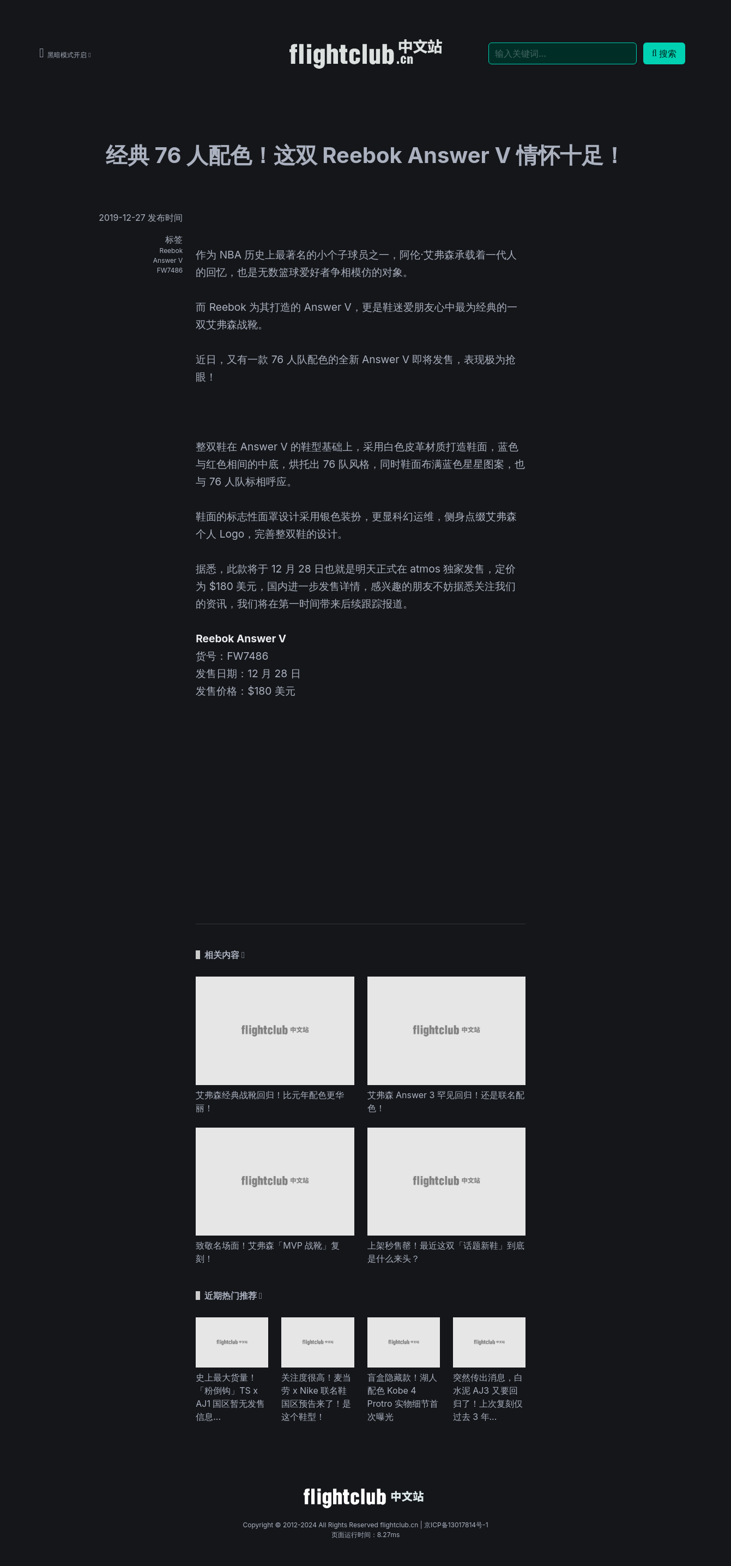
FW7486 (170, 270)
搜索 (664, 53)
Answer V (168, 260)
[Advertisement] (360, 821)
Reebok (171, 250)
